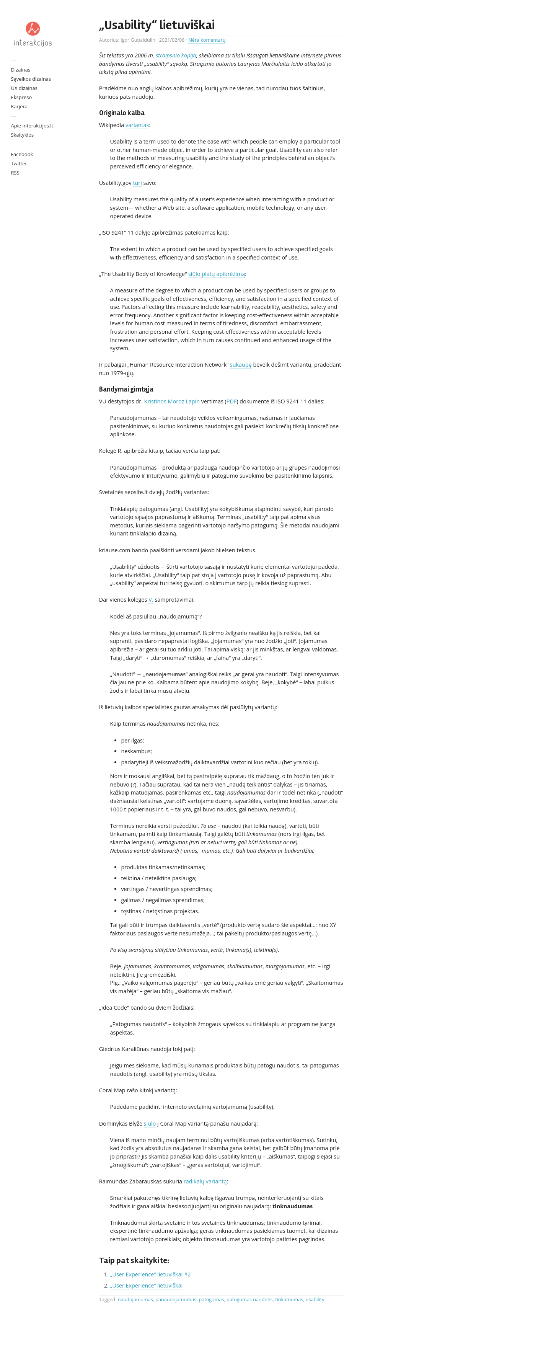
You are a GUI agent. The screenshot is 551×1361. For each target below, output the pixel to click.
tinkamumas (289, 1299)
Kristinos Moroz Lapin (172, 401)
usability (315, 1299)
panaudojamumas (175, 1299)
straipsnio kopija (176, 55)
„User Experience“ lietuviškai (146, 1285)
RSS (15, 172)
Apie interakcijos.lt (32, 125)
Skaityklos (22, 134)
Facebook (22, 154)
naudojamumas (135, 1299)
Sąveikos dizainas (31, 78)
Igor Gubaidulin (138, 40)
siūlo (150, 1123)
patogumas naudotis (250, 1299)
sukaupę (241, 364)
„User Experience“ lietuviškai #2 (150, 1274)
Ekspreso (21, 97)
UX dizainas (24, 88)
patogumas (211, 1299)
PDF (232, 401)
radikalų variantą (205, 1181)
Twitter (19, 163)
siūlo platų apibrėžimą (216, 273)
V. (150, 599)
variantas (137, 125)
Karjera (19, 106)
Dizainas (20, 69)
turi (137, 182)
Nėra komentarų (206, 40)
